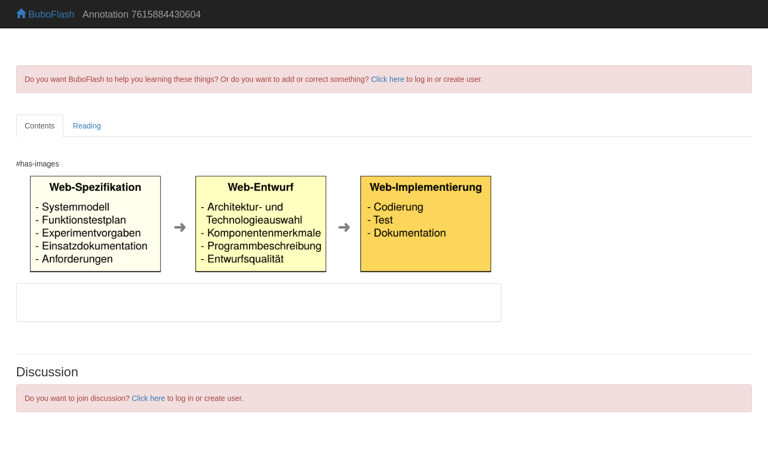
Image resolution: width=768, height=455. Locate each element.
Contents (40, 126)
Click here (387, 79)
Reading (87, 126)
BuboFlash (45, 14)
